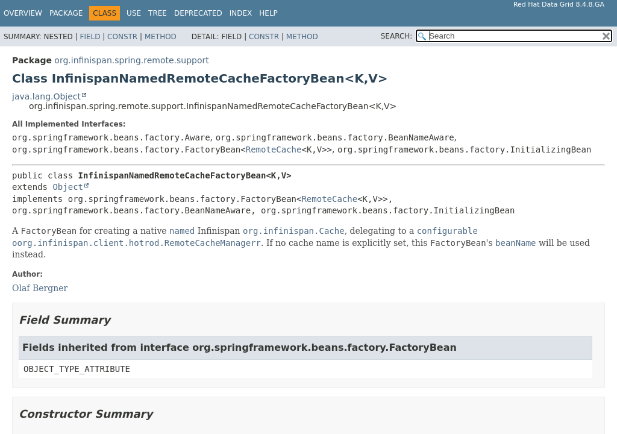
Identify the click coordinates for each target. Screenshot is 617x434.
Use (134, 13)
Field (90, 37)
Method (161, 37)
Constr (122, 37)
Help (268, 13)
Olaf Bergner (39, 288)
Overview (23, 13)
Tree (157, 13)
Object (67, 187)
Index (241, 13)
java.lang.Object (46, 96)
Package (66, 13)
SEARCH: (397, 36)
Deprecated (198, 13)
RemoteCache (274, 149)
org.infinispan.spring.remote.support (131, 60)
